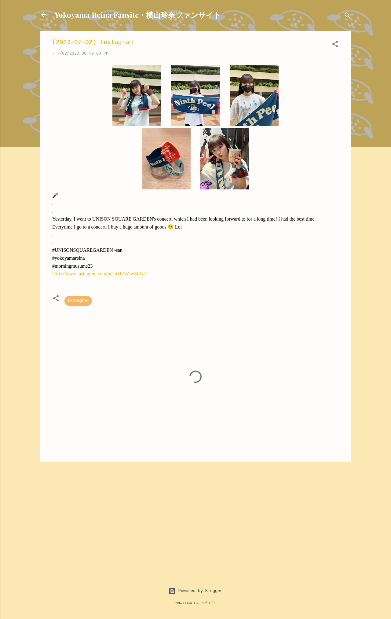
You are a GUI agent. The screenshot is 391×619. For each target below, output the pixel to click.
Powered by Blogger (195, 591)
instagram (78, 301)
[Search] (347, 16)
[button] (335, 45)
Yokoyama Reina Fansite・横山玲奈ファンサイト (138, 15)
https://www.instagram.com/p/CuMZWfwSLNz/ (99, 273)
